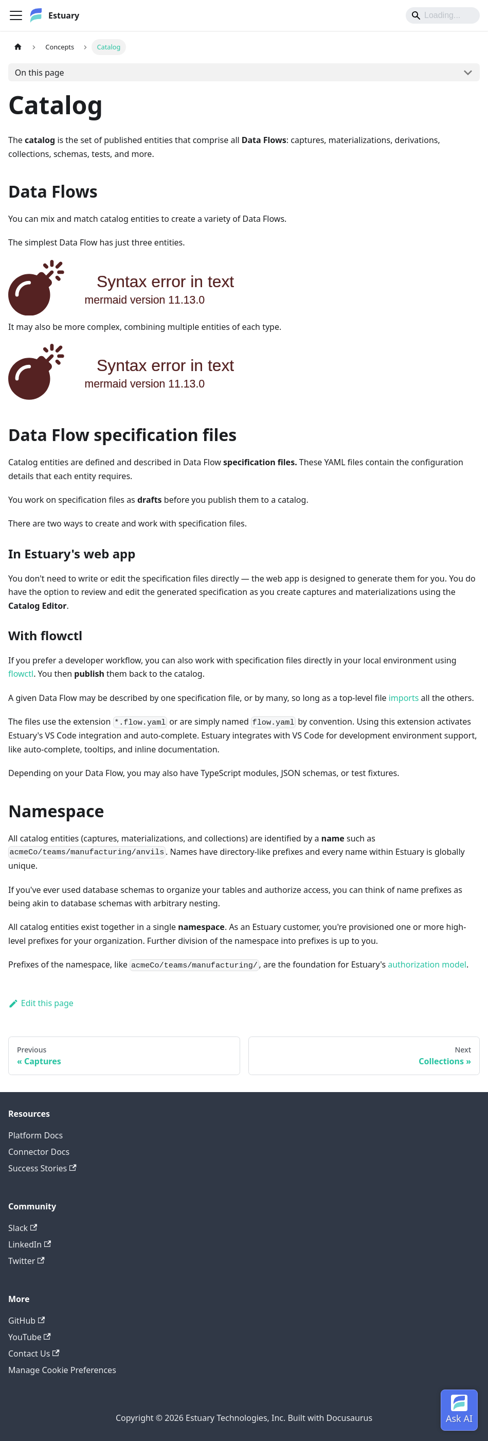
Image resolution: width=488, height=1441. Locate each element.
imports (404, 698)
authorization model (427, 964)
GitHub (26, 1320)
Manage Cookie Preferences (62, 1370)
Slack (22, 1228)
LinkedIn (29, 1244)
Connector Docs (38, 1151)
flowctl (20, 673)
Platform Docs (35, 1135)
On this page (39, 72)
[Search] (443, 15)
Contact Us (34, 1353)
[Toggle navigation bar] (16, 15)
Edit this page (41, 1003)
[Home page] (18, 47)
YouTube (29, 1337)
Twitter (26, 1261)
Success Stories (42, 1168)
